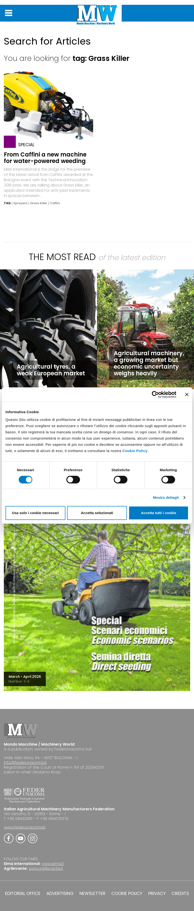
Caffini (55, 203)
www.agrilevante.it (46, 868)
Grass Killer (38, 203)
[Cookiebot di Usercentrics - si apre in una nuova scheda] (155, 394)
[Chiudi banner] (186, 394)
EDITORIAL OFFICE (22, 893)
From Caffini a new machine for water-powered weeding (45, 158)
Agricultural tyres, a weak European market (51, 370)
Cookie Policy (135, 451)
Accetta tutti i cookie (158, 513)
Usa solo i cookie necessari (35, 513)
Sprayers (20, 203)
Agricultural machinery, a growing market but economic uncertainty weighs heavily (149, 363)
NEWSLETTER (92, 893)
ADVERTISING (60, 893)
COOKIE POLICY (126, 893)
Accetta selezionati (97, 513)
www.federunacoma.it (25, 827)
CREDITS (180, 893)
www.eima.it (53, 863)
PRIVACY (157, 893)
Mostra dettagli (166, 497)
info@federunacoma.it (25, 762)
